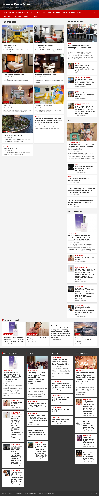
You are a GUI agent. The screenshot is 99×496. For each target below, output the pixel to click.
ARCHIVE (6, 41)
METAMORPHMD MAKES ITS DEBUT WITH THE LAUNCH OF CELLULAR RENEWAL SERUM (79, 238)
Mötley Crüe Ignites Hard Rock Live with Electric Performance (60, 399)
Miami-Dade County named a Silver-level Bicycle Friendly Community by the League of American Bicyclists (81, 190)
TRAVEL (82, 77)
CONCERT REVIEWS (56, 357)
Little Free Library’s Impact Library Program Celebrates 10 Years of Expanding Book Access (81, 146)
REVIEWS (55, 353)
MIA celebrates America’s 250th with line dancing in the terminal (85, 94)
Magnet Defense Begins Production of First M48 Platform (83, 340)
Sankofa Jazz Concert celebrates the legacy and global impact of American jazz (37, 433)
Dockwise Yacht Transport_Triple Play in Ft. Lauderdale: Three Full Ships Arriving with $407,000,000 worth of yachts (48, 120)
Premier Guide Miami (16, 4)
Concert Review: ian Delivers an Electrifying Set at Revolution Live (60, 362)
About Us (27, 16)
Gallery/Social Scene (75, 21)
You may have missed (11, 320)
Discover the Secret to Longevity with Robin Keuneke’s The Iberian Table (89, 456)
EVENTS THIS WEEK (72, 142)
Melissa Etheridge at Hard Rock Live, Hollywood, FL (60, 420)
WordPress (51, 493)
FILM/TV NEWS (47, 12)
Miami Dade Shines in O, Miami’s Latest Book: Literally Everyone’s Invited (89, 425)
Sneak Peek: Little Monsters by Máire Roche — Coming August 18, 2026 (89, 440)
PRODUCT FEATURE (72, 233)
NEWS (38, 12)
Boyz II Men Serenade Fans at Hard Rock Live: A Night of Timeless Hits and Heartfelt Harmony (61, 386)
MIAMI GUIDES (17, 16)
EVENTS (71, 12)
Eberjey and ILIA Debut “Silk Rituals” (84, 258)
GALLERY (80, 12)
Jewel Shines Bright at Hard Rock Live (61, 410)
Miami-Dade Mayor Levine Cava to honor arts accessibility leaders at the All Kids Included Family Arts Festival (37, 418)
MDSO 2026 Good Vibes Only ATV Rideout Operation (79, 179)
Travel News (87, 77)
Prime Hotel (7, 106)
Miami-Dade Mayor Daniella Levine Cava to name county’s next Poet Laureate (37, 405)
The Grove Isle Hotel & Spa (12, 135)
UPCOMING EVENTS (32, 370)
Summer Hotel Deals (10, 148)
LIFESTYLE (30, 12)
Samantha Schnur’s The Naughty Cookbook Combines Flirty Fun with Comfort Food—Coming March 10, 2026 (85, 377)
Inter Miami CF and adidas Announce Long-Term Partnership (84, 168)
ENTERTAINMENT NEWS (60, 12)
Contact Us (36, 16)
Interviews (7, 16)
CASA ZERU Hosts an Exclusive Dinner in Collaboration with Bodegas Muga (84, 68)
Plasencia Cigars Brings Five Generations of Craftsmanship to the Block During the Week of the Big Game (84, 310)
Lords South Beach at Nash (44, 106)
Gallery (70, 43)
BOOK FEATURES (82, 353)
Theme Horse (32, 493)
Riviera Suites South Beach (44, 45)
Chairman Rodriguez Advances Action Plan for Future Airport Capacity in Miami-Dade (81, 202)
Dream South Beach (10, 45)
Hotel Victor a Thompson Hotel (14, 75)
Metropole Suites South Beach (45, 75)
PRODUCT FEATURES (10, 353)
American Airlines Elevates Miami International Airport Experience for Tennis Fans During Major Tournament (84, 81)
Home (5, 12)
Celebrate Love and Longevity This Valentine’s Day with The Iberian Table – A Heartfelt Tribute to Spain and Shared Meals (89, 407)
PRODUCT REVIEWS (75, 211)
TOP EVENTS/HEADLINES (16, 12)
